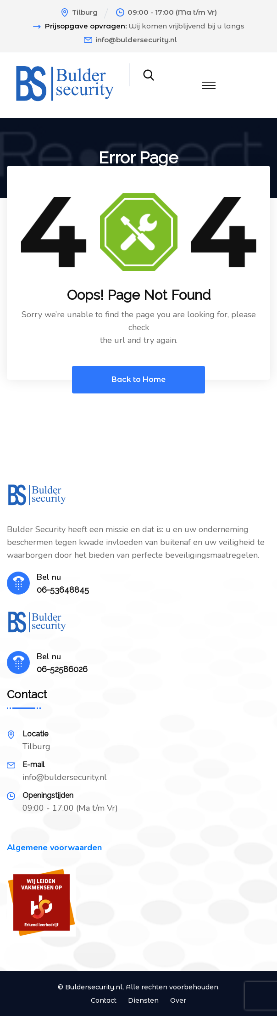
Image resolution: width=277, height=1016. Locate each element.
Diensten (143, 1000)
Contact (103, 1000)
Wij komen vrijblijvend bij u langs (186, 26)
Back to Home (138, 379)
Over (178, 1000)
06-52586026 (62, 669)
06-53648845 (63, 589)
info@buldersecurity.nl (136, 39)
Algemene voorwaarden (54, 847)
